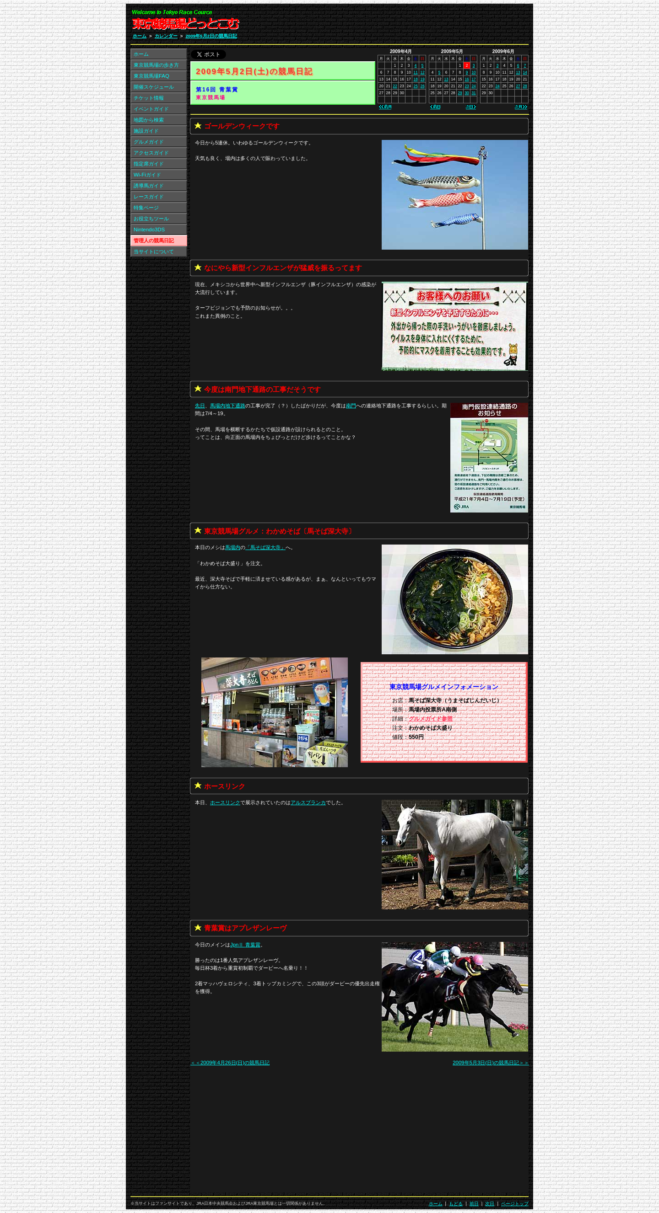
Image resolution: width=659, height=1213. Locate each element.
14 (525, 72)
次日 (489, 1203)
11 (416, 72)
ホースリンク (225, 802)
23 (467, 86)
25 (416, 86)
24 (473, 86)
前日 (474, 1203)
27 (518, 86)
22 (395, 86)
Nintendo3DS (149, 229)
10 (473, 72)
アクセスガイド (151, 152)
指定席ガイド (149, 163)
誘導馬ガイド (149, 185)
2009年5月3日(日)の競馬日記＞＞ (491, 1062)
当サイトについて (154, 251)
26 (423, 86)
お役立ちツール (151, 218)
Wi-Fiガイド (147, 174)
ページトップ (515, 1203)
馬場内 (232, 547)
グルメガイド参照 (431, 719)
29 (460, 93)
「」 (265, 547)
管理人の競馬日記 (154, 240)
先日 (200, 405)
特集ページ (146, 207)
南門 (351, 405)
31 (473, 93)
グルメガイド (149, 141)
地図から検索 (149, 120)
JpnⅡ (245, 944)
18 (416, 79)
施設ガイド (146, 131)
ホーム (139, 35)
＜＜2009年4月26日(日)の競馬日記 (230, 1062)
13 (446, 79)
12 (423, 72)
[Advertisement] (419, 22)
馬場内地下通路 (227, 405)
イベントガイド (151, 109)
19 (423, 79)
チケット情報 (149, 98)
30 (467, 93)
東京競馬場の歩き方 (156, 65)
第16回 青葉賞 (217, 89)
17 (473, 79)
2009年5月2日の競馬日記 (211, 35)
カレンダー (166, 35)
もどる (456, 1203)
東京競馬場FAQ (151, 76)
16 (467, 79)
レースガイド (149, 196)
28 (525, 86)
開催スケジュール (154, 87)
